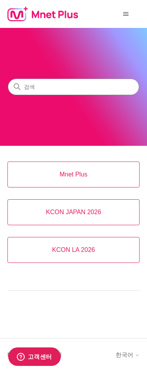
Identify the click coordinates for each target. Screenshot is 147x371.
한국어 (128, 354)
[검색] (73, 87)
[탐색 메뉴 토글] (126, 14)
